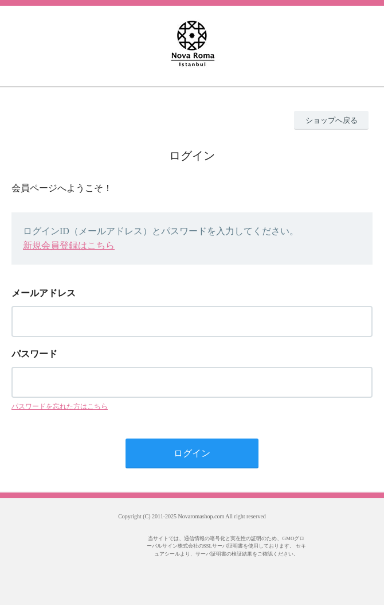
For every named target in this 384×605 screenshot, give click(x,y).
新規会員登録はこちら (69, 245)
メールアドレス (43, 293)
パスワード (34, 354)
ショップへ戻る (331, 120)
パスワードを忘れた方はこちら (59, 406)
